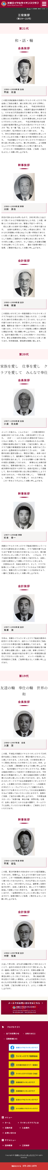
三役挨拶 (25, 1145)
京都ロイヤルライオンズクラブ (25, 1155)
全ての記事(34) (12, 1033)
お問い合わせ (10, 1133)
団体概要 (8, 1145)
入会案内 (25, 1127)
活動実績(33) (11, 1038)
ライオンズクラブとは (29, 1122)
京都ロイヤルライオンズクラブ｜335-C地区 (20, 4)
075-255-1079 (24, 1165)
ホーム (28, 9)
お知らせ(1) (30, 1033)
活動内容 (8, 1127)
